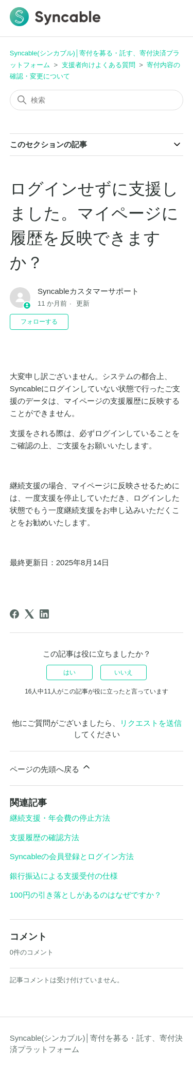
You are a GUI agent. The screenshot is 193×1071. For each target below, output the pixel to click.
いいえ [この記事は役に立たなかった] (123, 672)
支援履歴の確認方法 (44, 837)
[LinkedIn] (44, 614)
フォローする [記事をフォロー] (39, 321)
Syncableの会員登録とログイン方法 (72, 856)
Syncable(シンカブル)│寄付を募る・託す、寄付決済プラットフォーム (96, 1044)
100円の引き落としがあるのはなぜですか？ (86, 894)
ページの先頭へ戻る (51, 768)
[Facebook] (14, 614)
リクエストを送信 (151, 723)
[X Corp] (29, 614)
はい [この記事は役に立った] (69, 672)
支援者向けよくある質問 (98, 65)
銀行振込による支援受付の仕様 (64, 875)
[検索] (97, 100)
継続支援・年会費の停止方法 (60, 818)
